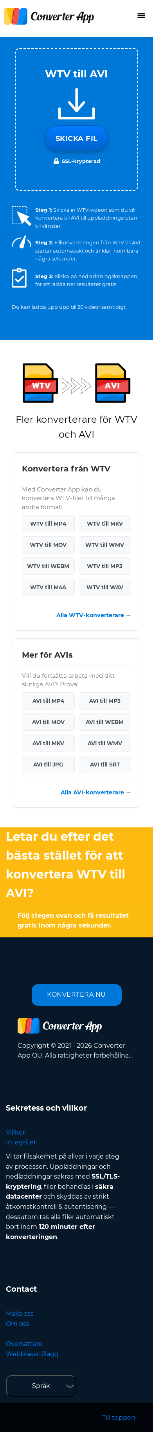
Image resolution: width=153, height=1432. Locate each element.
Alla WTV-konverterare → (93, 615)
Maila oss (20, 1313)
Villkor (15, 1132)
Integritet (21, 1142)
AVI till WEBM (105, 722)
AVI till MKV (48, 743)
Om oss (17, 1323)
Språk (41, 1386)
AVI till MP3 (105, 701)
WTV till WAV (104, 587)
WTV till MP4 (48, 524)
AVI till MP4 (48, 701)
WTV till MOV (48, 545)
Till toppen (118, 1417)
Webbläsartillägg (32, 1354)
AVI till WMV (105, 743)
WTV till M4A (48, 587)
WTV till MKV (105, 524)
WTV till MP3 (104, 566)
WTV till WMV (104, 545)
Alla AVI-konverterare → (96, 792)
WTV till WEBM (48, 566)
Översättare (24, 1344)
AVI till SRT (105, 764)
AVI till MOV (48, 722)
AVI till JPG (48, 764)
